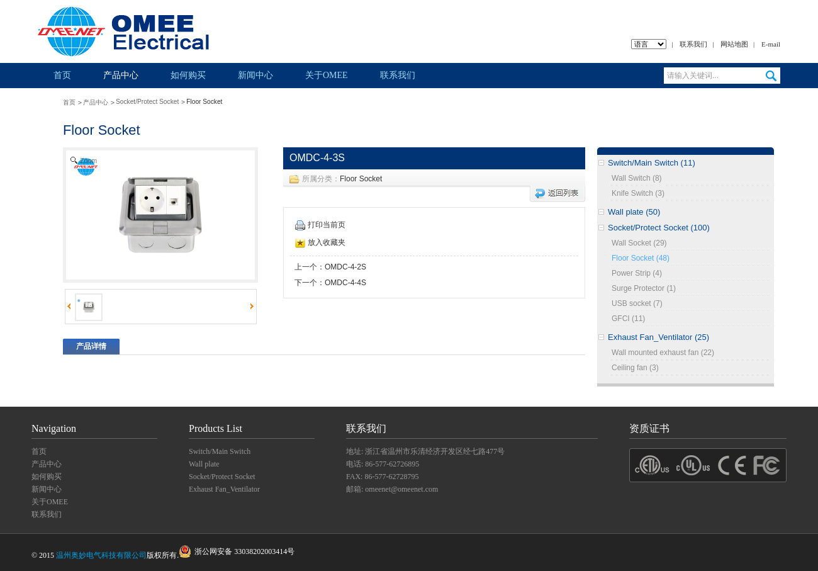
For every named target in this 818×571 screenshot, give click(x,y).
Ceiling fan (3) (635, 367)
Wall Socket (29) (639, 243)
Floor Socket (361, 178)
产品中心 (120, 75)
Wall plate (204, 464)
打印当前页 (320, 224)
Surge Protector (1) (644, 288)
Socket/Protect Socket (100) (659, 227)
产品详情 (91, 346)
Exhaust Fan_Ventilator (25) (658, 337)
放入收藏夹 (320, 242)
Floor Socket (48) (641, 258)
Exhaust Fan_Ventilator (224, 489)
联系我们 (693, 44)
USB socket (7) (637, 303)
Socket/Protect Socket (147, 101)
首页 (62, 75)
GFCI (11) (628, 318)
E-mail (770, 44)
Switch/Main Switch (219, 451)
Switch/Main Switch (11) (651, 162)
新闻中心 (255, 75)
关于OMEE (326, 75)
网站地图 (734, 44)
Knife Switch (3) (638, 193)
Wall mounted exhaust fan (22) (663, 352)
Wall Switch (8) (637, 178)
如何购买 (188, 75)
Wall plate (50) (634, 212)
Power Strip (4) (637, 273)
